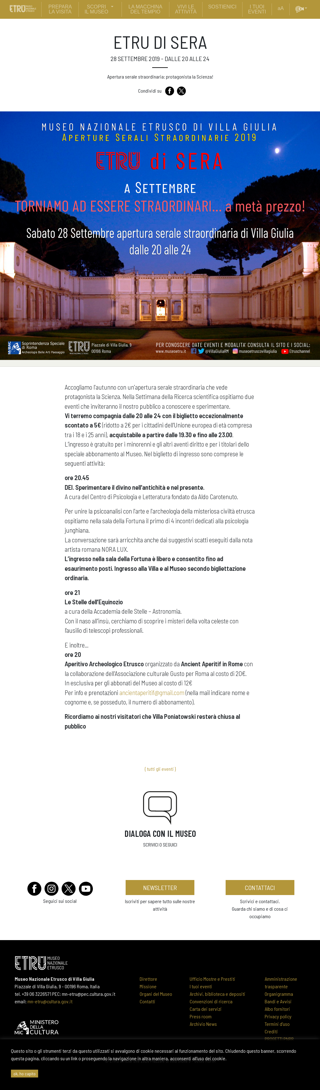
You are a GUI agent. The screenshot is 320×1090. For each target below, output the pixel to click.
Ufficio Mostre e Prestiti (212, 979)
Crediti (271, 1031)
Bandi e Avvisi (278, 1001)
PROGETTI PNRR (279, 1039)
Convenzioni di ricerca (211, 1001)
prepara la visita (60, 9)
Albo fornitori (277, 1009)
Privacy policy (278, 1016)
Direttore (148, 979)
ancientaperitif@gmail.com (151, 692)
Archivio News (203, 1024)
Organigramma (279, 994)
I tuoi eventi (201, 986)
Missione (148, 986)
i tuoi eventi (257, 9)
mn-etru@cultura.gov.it (50, 1001)
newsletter (160, 887)
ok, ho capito (24, 1073)
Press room (201, 1016)
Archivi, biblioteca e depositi (217, 994)
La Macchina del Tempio (145, 9)
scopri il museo (96, 9)
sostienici (222, 6)
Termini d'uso (277, 1024)
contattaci (260, 887)
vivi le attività (186, 9)
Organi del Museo (156, 994)
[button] (308, 8)
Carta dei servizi (206, 1009)
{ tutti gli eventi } (160, 769)
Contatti (147, 1001)
